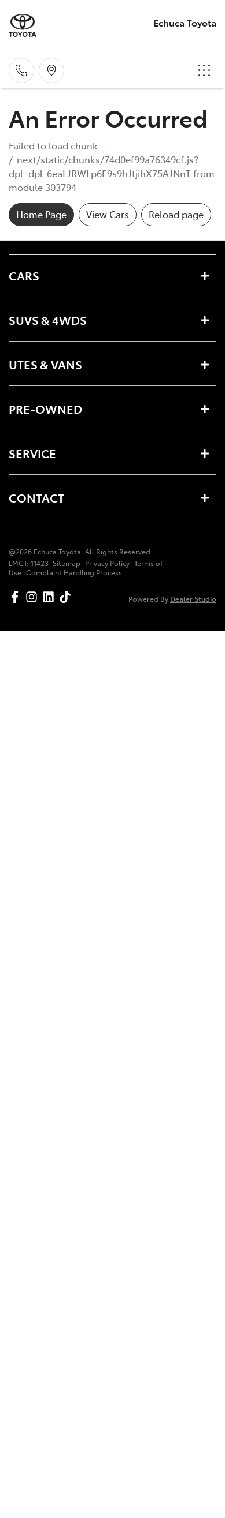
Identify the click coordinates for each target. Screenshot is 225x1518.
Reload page (176, 214)
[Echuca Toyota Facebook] (17, 597)
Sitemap (66, 563)
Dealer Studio (193, 599)
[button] (204, 70)
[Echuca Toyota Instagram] (33, 597)
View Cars (107, 214)
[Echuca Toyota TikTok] (67, 597)
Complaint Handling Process (74, 572)
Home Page (41, 214)
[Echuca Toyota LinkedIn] (50, 597)
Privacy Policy (107, 563)
